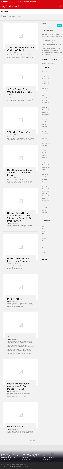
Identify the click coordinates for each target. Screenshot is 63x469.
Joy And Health (10, 6)
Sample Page (4, 11)
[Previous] (10, 2)
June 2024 (45, 121)
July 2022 (44, 176)
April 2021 (44, 212)
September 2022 (46, 172)
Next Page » (33, 440)
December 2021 (46, 193)
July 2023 (44, 148)
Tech (43, 245)
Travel (43, 247)
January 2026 (45, 76)
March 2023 (45, 157)
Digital (43, 226)
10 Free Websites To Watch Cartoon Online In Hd (20, 49)
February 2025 (45, 102)
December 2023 (46, 136)
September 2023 (46, 143)
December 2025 (46, 78)
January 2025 (45, 105)
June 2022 (44, 179)
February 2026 (45, 74)
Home (8, 52)
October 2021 (45, 198)
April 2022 (44, 184)
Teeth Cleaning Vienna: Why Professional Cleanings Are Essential (30, 456)
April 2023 (44, 155)
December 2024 (46, 107)
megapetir (45, 259)
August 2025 (45, 88)
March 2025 (45, 100)
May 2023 (44, 153)
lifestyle (44, 238)
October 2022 (45, 169)
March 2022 (45, 186)
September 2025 (46, 86)
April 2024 (44, 126)
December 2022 (46, 164)
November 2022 (46, 167)
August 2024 (45, 117)
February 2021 (45, 215)
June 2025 (44, 93)
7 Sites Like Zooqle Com (19, 132)
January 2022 (45, 191)
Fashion (44, 228)
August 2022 (45, 174)
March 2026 (45, 71)
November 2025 (46, 81)
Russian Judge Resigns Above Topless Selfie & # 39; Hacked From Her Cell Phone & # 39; (20, 216)
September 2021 (46, 200)
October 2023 (45, 141)
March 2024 (45, 129)
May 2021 (44, 210)
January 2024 (45, 133)
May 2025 (44, 95)
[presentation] (61, 454)
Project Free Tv (14, 298)
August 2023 (45, 145)
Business (44, 224)
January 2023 (45, 162)
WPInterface (25, 466)
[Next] (12, 2)
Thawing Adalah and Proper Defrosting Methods (51, 456)
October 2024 (45, 112)
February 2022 (45, 188)
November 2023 (46, 138)
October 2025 (45, 83)
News (43, 240)
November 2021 (46, 196)
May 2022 (44, 181)
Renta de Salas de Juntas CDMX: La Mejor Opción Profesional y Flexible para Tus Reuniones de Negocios (52, 36)
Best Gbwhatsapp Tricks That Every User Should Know (19, 172)
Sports (44, 243)
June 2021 (44, 207)
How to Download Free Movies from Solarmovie (19, 259)
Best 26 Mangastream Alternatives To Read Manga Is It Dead (18, 386)
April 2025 (44, 97)
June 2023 (44, 150)
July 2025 (44, 90)
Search (44, 23)
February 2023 (45, 160)
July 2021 (44, 205)
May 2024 (44, 124)
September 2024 (46, 114)
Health (43, 233)
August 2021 (45, 203)
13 (8, 336)
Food (43, 231)
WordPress (11, 466)
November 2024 (46, 109)
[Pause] (14, 2)
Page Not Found (15, 426)
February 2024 (45, 131)
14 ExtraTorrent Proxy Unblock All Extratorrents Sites (19, 92)
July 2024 (44, 119)
